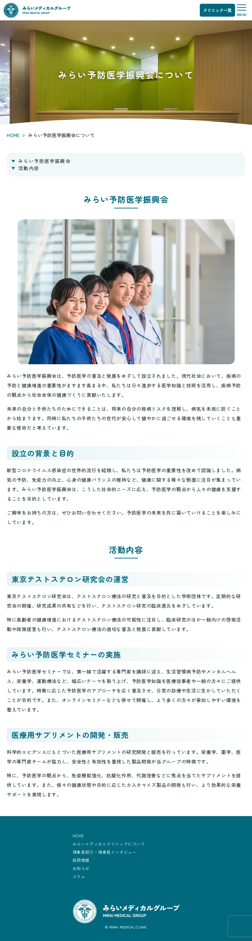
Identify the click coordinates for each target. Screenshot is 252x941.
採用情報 (81, 860)
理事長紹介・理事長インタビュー (105, 852)
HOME (13, 135)
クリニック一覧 (217, 10)
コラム (79, 876)
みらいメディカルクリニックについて (109, 844)
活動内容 (28, 168)
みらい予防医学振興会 (44, 161)
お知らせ (81, 868)
